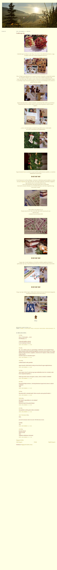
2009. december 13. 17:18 (25, 437)
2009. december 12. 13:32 (25, 411)
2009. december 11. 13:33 (25, 357)
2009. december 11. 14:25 (25, 378)
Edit (19, 391)
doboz (32, 328)
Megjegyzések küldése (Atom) (26, 444)
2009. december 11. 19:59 (25, 404)
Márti (20, 381)
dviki (20, 370)
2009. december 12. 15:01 (25, 425)
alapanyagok (27, 328)
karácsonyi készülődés (39, 328)
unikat (20, 429)
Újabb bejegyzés (19, 442)
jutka (20, 408)
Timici (20, 360)
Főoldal (35, 442)
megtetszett (23, 181)
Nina (24, 171)
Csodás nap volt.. (20, 33)
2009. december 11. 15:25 (25, 388)
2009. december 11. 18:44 (25, 395)
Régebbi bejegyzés (51, 442)
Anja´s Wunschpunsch (23, 414)
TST (54, 328)
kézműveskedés (49, 328)
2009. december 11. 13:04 (25, 344)
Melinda (20, 398)
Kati (19, 335)
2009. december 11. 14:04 (25, 367)
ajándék (22, 328)
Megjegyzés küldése (20, 440)
